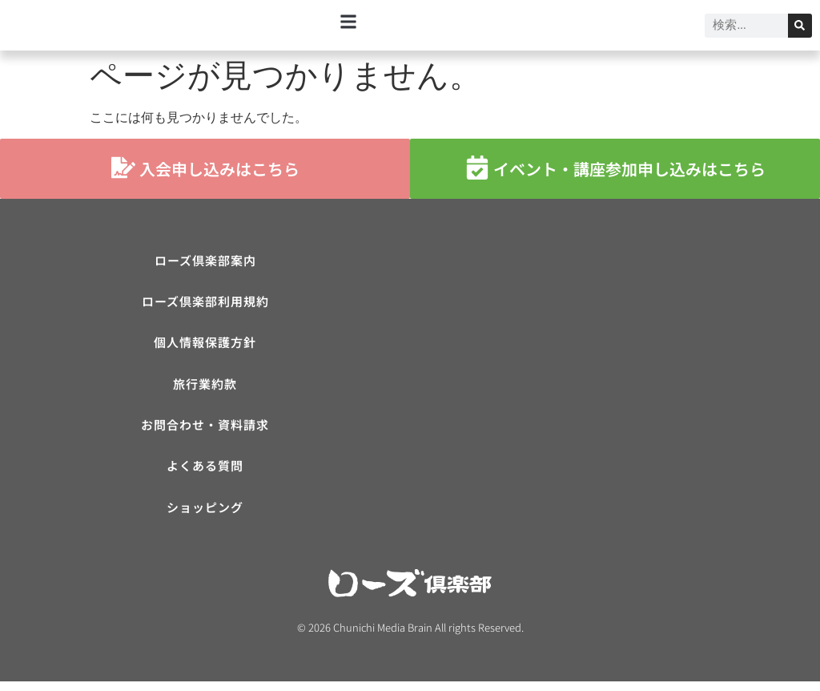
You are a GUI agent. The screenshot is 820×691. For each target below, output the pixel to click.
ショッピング (205, 515)
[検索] (800, 26)
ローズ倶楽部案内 (205, 261)
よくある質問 (205, 473)
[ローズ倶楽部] (615, 367)
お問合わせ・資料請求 (205, 430)
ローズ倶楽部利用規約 (205, 303)
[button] (349, 21)
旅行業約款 (205, 388)
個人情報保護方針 (205, 345)
